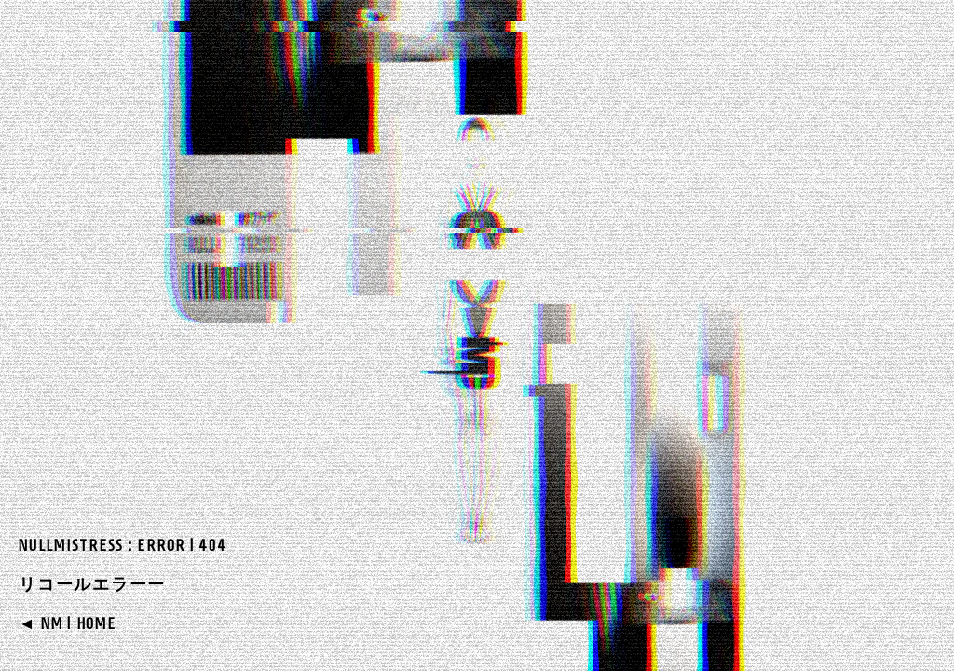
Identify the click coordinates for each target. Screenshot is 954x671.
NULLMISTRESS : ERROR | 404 (123, 545)
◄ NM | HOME (67, 623)
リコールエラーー (92, 584)
